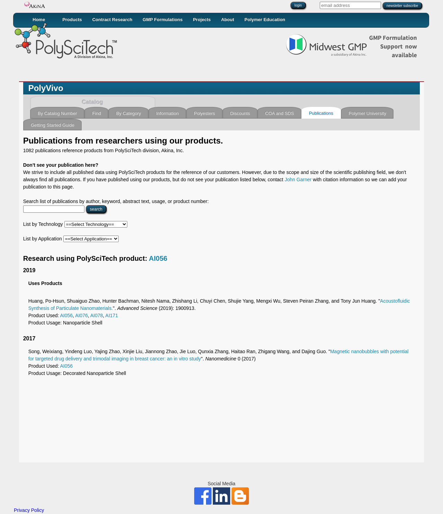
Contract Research (112, 19)
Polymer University (367, 113)
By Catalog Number (57, 113)
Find (96, 113)
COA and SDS (279, 113)
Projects (201, 19)
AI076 (81, 315)
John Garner (297, 179)
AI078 (96, 315)
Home (39, 19)
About (227, 19)
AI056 (158, 258)
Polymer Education (264, 19)
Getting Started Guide (52, 125)
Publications (321, 113)
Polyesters (204, 113)
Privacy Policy (29, 510)
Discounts (240, 113)
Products (72, 19)
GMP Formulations (162, 19)
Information (167, 113)
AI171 (111, 315)
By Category (128, 113)
